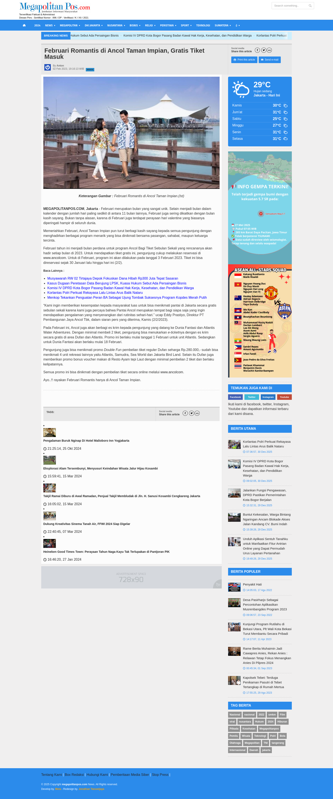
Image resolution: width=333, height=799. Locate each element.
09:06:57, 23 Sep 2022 (257, 615)
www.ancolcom (54, 258)
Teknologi (203, 25)
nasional (249, 714)
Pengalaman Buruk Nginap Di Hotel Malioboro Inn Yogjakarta (86, 440)
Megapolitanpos (269, 728)
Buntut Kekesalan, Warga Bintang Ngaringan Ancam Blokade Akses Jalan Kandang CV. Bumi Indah (267, 519)
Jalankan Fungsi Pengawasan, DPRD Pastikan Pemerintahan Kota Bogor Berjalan (264, 495)
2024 (37, 25)
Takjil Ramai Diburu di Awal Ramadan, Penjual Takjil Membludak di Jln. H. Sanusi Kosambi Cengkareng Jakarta (121, 496)
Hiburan (282, 721)
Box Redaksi (74, 774)
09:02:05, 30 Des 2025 (257, 480)
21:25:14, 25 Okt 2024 (62, 448)
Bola (282, 735)
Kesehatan (249, 728)
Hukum (259, 721)
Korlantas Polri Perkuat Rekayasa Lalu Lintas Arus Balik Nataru (95, 292)
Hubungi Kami (97, 774)
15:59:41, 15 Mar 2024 (62, 476)
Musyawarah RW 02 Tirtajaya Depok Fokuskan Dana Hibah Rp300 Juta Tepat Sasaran (112, 278)
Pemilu (234, 735)
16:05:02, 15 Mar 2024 (62, 504)
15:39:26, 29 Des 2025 (257, 529)
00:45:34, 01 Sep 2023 (257, 668)
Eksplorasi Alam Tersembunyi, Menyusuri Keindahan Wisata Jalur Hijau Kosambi (100, 468)
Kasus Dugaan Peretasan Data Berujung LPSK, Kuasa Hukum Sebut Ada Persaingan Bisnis (90, 35)
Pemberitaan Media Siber (130, 774)
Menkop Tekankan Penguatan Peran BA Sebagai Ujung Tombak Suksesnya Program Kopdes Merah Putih (127, 297)
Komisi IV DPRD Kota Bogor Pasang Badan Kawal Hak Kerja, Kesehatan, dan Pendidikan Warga (219, 35)
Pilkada (234, 728)
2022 (261, 714)
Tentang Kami (51, 774)
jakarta (266, 750)
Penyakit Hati (252, 584)
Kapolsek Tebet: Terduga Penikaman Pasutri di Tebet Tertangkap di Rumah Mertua (263, 682)
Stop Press (160, 774)
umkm (272, 714)
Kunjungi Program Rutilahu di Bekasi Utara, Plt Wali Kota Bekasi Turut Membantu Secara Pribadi (267, 628)
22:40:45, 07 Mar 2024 (62, 531)
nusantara (245, 721)
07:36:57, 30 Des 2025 (257, 451)
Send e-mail (269, 59)
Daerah (254, 750)
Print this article (244, 59)
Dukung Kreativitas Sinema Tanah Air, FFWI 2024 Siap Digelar (86, 524)
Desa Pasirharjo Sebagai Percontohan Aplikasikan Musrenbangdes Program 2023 (265, 604)
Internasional (238, 750)
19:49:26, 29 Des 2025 (257, 558)
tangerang (278, 742)
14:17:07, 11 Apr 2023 (257, 639)
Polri (273, 735)
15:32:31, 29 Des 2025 (257, 505)
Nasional (235, 714)
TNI (266, 742)
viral (232, 721)
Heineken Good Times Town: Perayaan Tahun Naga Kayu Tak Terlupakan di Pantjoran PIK (106, 551)
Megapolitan (252, 742)
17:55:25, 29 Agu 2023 (257, 692)
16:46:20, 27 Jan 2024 (62, 559)
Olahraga (235, 742)
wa (269, 50)
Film (282, 714)
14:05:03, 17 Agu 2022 (257, 590)
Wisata (90, 70)
